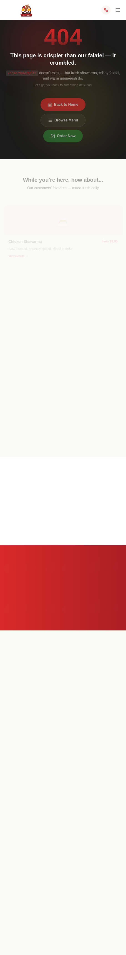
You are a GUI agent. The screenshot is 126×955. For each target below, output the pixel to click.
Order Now (63, 137)
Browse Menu (63, 121)
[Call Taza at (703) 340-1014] (106, 10)
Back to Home (63, 105)
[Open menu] (117, 10)
